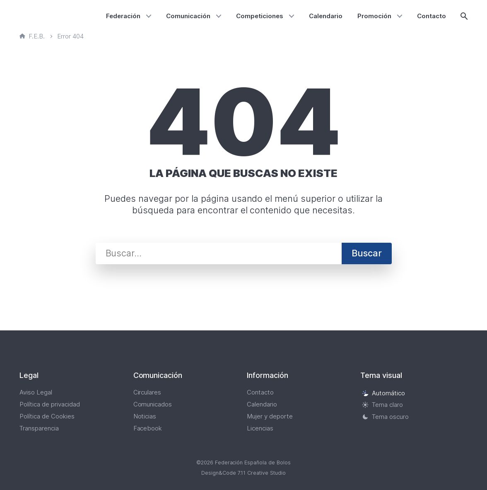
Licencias (260, 428)
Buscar (367, 253)
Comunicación (188, 16)
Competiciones (259, 16)
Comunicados (152, 404)
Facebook (147, 428)
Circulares (147, 392)
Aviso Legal (35, 392)
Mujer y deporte (270, 416)
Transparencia (39, 428)
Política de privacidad (49, 404)
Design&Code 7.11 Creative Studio (243, 473)
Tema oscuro (385, 416)
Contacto (431, 16)
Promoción (374, 16)
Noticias (145, 416)
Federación (123, 16)
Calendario (325, 16)
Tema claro (382, 405)
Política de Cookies (47, 416)
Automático (383, 393)
